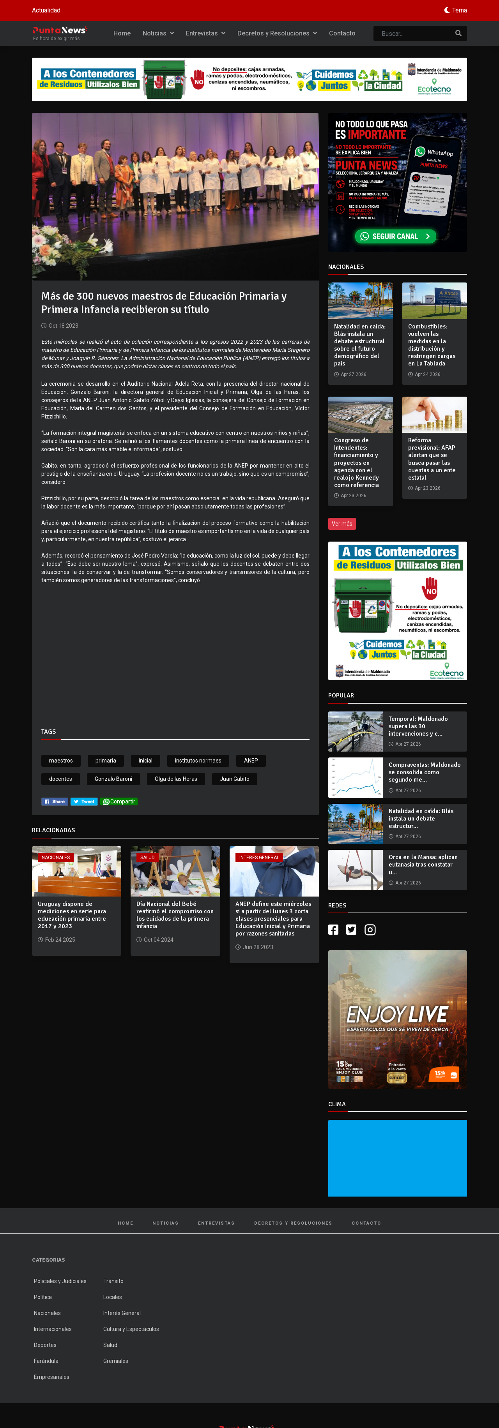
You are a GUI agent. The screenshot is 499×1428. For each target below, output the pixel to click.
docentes (60, 779)
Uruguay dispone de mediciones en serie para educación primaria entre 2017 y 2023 (72, 915)
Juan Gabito (235, 779)
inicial (145, 760)
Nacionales (56, 857)
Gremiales (115, 1361)
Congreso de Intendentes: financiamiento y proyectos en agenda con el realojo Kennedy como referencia (356, 462)
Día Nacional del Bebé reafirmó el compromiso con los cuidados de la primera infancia (175, 915)
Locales (112, 1297)
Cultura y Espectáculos (131, 1329)
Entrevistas (205, 33)
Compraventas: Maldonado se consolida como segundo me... (425, 772)
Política (43, 1297)
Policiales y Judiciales (60, 1281)
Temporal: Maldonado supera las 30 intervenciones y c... (418, 726)
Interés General (259, 857)
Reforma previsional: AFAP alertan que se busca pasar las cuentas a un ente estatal (432, 459)
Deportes (45, 1345)
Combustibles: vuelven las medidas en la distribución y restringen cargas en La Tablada (431, 345)
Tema (459, 10)
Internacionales (53, 1329)
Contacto (342, 33)
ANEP (251, 760)
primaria (106, 760)
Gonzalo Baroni (113, 779)
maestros (61, 760)
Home (122, 33)
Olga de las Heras (176, 779)
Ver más (342, 524)
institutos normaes (198, 760)
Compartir (119, 801)
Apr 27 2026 (408, 744)
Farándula (46, 1361)
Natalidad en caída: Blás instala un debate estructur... (421, 818)
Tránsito (113, 1281)
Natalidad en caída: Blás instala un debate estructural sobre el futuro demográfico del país (360, 345)
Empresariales (51, 1377)
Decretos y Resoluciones (277, 33)
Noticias (158, 33)
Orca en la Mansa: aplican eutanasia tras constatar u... (423, 864)
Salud (147, 857)
